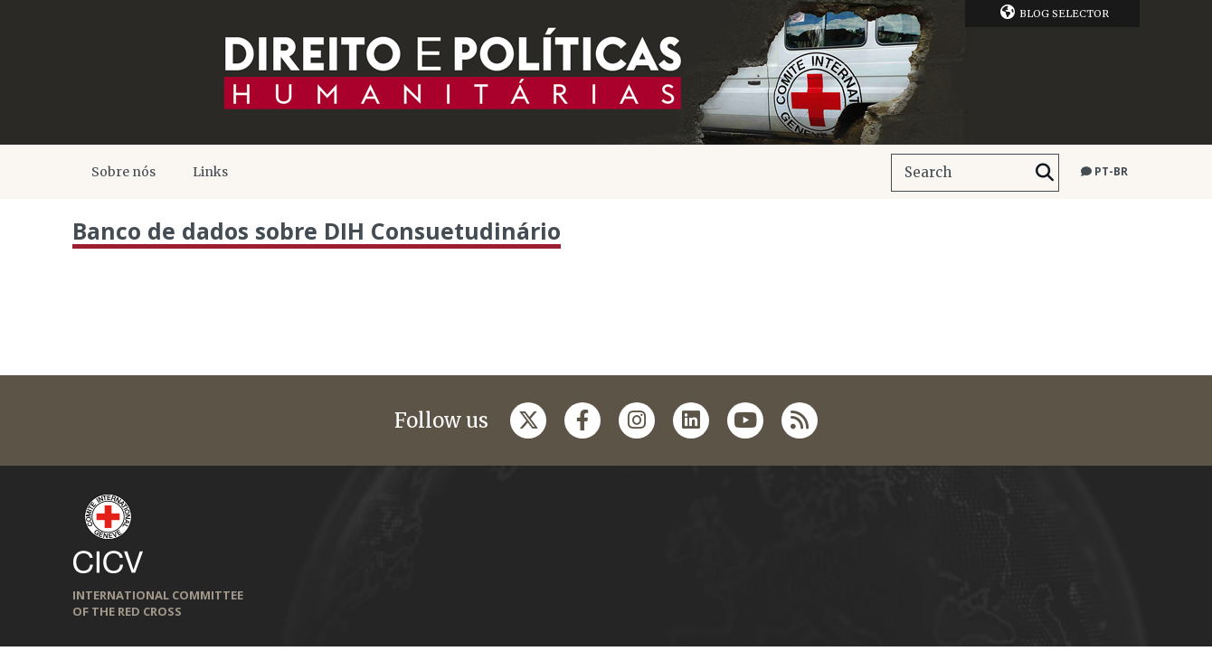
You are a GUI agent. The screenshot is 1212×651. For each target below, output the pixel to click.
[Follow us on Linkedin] (691, 420)
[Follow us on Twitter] (528, 420)
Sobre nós (123, 172)
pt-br (1104, 171)
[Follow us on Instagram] (637, 420)
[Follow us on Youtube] (745, 420)
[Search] (1044, 173)
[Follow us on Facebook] (582, 420)
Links (210, 172)
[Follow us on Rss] (799, 420)
